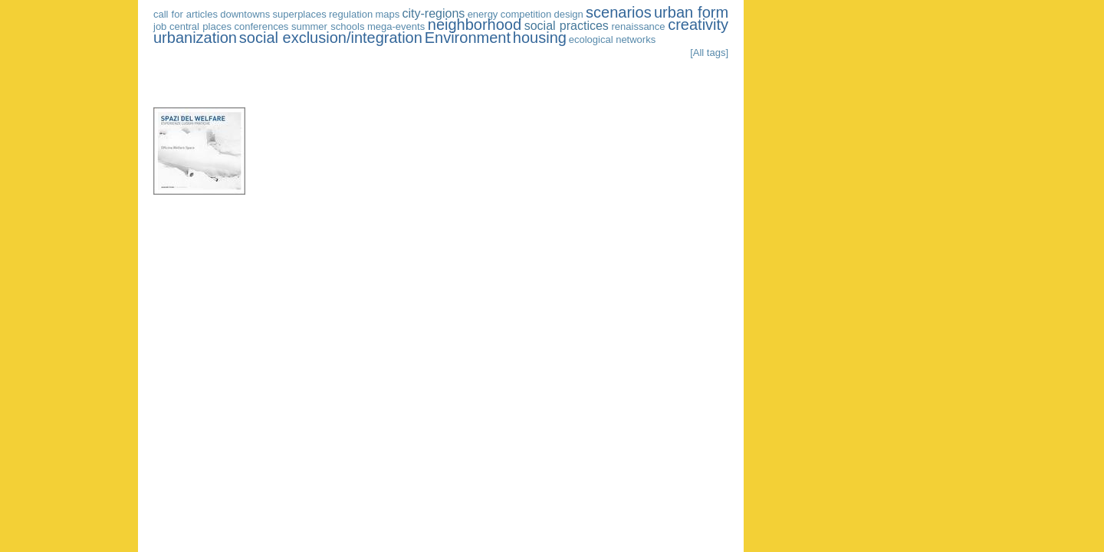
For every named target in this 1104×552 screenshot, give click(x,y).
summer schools (327, 26)
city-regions (433, 13)
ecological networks (612, 39)
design (568, 14)
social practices (566, 25)
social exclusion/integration (330, 37)
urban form (691, 12)
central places (200, 26)
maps (387, 14)
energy (483, 14)
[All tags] (709, 52)
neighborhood (474, 24)
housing (540, 37)
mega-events (396, 26)
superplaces (300, 14)
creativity (698, 24)
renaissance (638, 26)
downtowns (245, 14)
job (159, 26)
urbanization (195, 37)
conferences (262, 26)
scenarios (619, 12)
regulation (351, 14)
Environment (468, 37)
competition (526, 14)
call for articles (185, 14)
